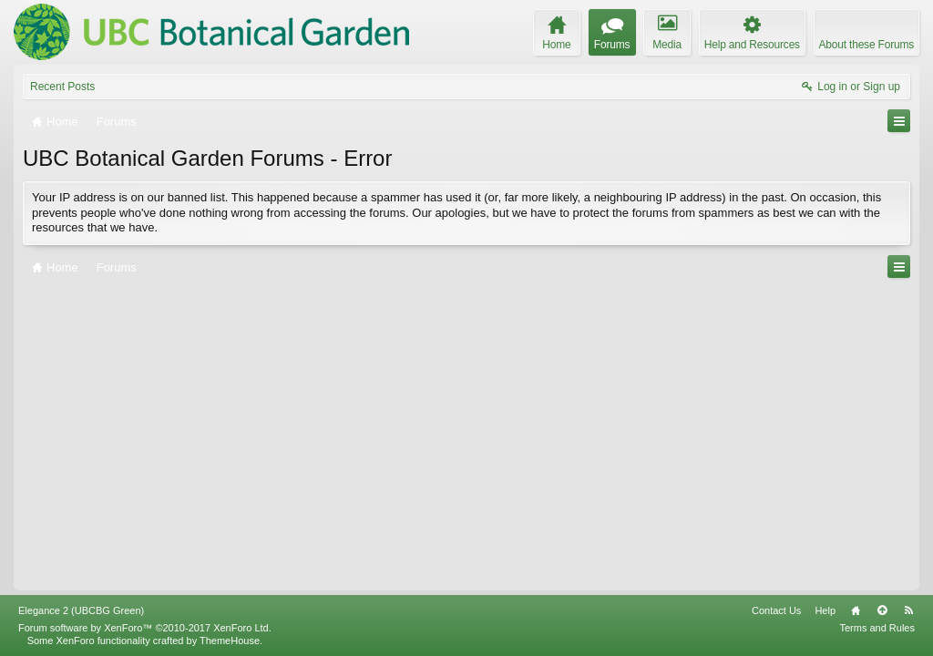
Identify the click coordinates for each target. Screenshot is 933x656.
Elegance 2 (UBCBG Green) (81, 610)
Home (855, 610)
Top (882, 610)
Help (825, 610)
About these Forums (866, 44)
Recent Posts (62, 86)
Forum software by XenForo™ (145, 627)
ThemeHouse (230, 640)
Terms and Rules (877, 627)
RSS (908, 610)
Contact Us (776, 610)
